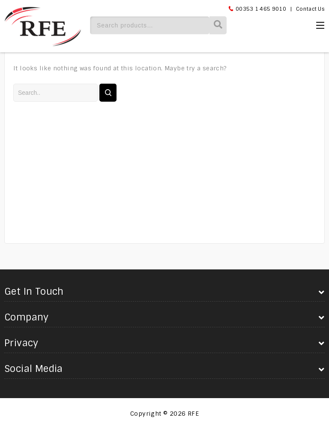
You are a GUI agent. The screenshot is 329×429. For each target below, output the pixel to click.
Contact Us (310, 9)
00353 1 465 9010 (261, 9)
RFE (193, 413)
